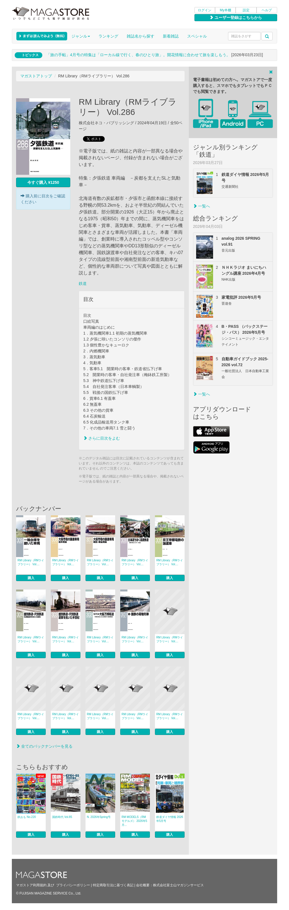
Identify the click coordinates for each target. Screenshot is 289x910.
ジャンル (80, 36)
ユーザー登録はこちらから (235, 17)
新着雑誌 (171, 36)
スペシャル (197, 36)
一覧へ (201, 206)
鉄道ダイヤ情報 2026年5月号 (169, 818)
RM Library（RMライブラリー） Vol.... (30, 562)
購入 (31, 578)
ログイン (204, 10)
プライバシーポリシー (73, 885)
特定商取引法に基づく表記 (113, 885)
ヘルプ (267, 10)
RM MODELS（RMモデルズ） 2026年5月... (134, 820)
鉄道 (83, 283)
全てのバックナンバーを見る (44, 746)
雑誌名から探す (140, 36)
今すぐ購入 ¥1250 (43, 182)
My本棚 (225, 10)
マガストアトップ (36, 76)
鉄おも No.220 (26, 817)
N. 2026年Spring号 (99, 817)
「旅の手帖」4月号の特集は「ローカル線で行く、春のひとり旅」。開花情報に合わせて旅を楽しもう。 (138, 55)
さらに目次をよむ (101, 438)
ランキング (108, 36)
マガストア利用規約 (31, 885)
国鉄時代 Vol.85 (62, 817)
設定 (246, 10)
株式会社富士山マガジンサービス (178, 885)
